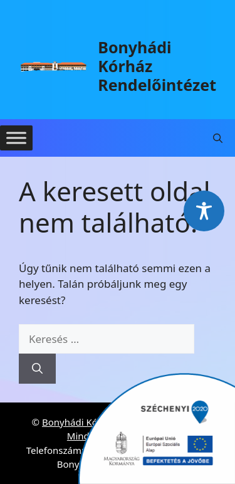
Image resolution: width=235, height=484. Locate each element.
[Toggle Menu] (16, 138)
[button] (218, 138)
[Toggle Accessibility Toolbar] (204, 211)
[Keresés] (37, 369)
